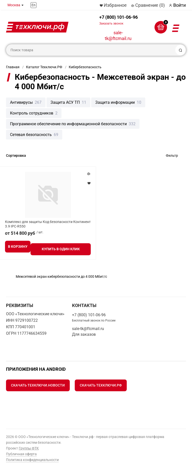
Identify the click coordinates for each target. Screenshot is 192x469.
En (34, 5)
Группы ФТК (29, 448)
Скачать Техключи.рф (101, 385)
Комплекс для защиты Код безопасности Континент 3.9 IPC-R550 (48, 224)
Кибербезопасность (85, 67)
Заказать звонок (111, 23)
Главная (13, 67)
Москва (14, 5)
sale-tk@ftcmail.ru (118, 35)
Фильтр (172, 156)
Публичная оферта (21, 454)
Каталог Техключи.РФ (44, 67)
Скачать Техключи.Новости (38, 385)
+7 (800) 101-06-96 (118, 19)
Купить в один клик (61, 249)
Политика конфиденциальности (32, 460)
